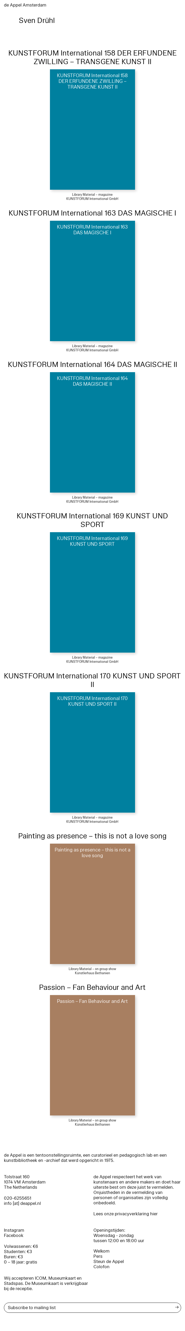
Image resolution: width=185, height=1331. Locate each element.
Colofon (101, 1267)
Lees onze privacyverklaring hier (125, 1214)
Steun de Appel (108, 1262)
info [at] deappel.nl (22, 1203)
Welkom (101, 1251)
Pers (98, 1256)
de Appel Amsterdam (25, 5)
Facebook (13, 1235)
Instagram (14, 1230)
